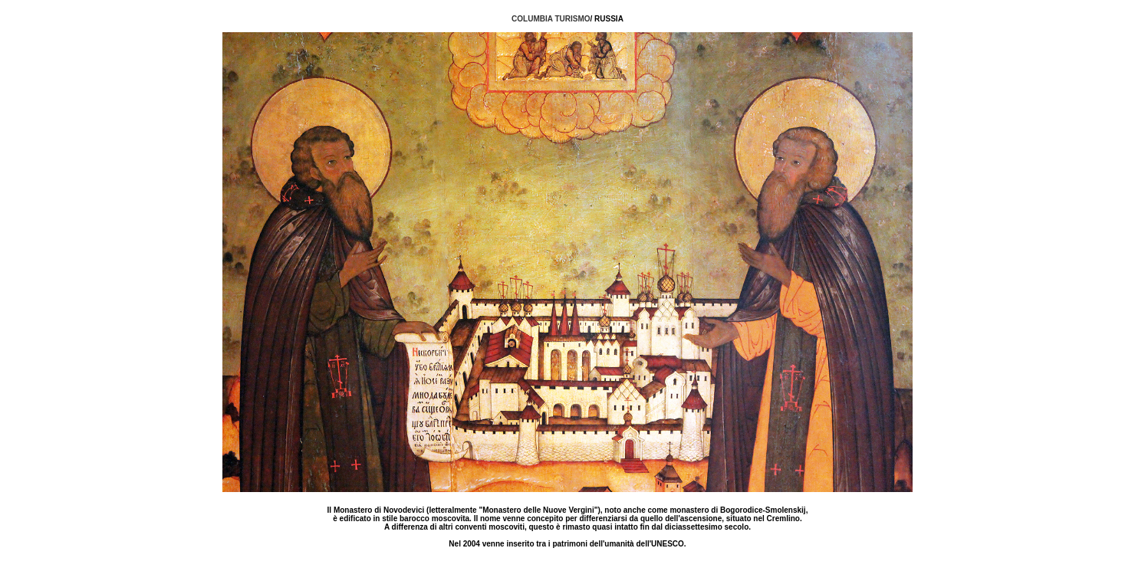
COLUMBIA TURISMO (551, 19)
